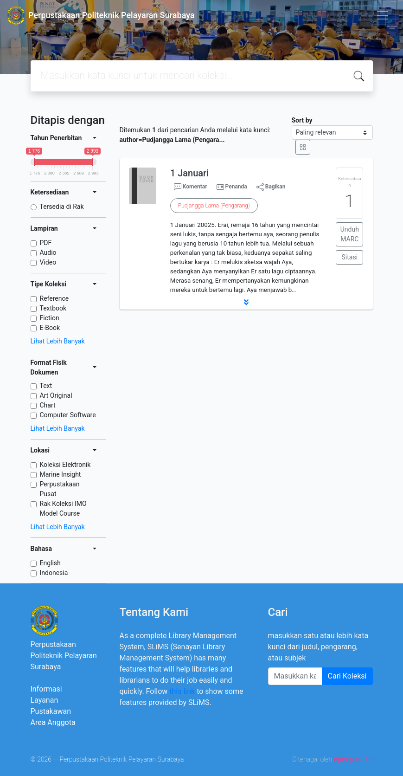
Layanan (44, 700)
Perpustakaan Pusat (60, 489)
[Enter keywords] (295, 676)
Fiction (49, 318)
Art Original (56, 395)
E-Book (50, 327)
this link (182, 691)
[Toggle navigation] (383, 15)
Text (46, 385)
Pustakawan (51, 711)
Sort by (302, 120)
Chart (48, 405)
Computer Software (68, 415)
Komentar (190, 187)
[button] (246, 302)
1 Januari (189, 173)
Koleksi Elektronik (65, 464)
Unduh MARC (349, 234)
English (50, 563)
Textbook (53, 308)
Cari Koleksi (347, 676)
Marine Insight (60, 474)
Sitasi (350, 257)
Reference (54, 298)
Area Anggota (53, 722)
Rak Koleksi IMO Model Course (63, 508)
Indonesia (54, 572)
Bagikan (271, 187)
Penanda (236, 186)
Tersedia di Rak (62, 206)
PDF (46, 242)
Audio (48, 252)
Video (48, 262)
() (214, 205)
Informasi (46, 689)
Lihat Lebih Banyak (58, 341)
